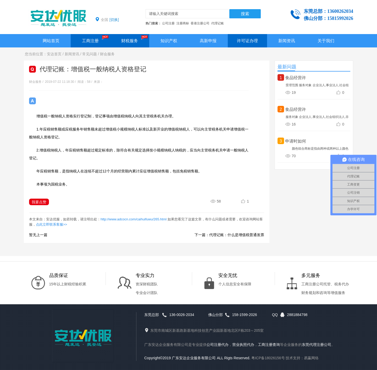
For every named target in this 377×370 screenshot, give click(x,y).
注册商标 (182, 23)
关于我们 (326, 41)
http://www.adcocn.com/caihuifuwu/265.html (134, 219)
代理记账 (217, 23)
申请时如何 (295, 141)
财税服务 (129, 41)
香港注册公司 (200, 23)
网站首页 (51, 41)
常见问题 (89, 54)
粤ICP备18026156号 (268, 358)
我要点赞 (39, 202)
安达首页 (54, 54)
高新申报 (208, 41)
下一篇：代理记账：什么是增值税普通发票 (229, 235)
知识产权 (168, 41)
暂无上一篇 (38, 235)
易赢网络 (311, 358)
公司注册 (168, 23)
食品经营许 (295, 77)
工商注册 (90, 41)
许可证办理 (247, 41)
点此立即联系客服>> (51, 224)
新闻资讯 (286, 41)
